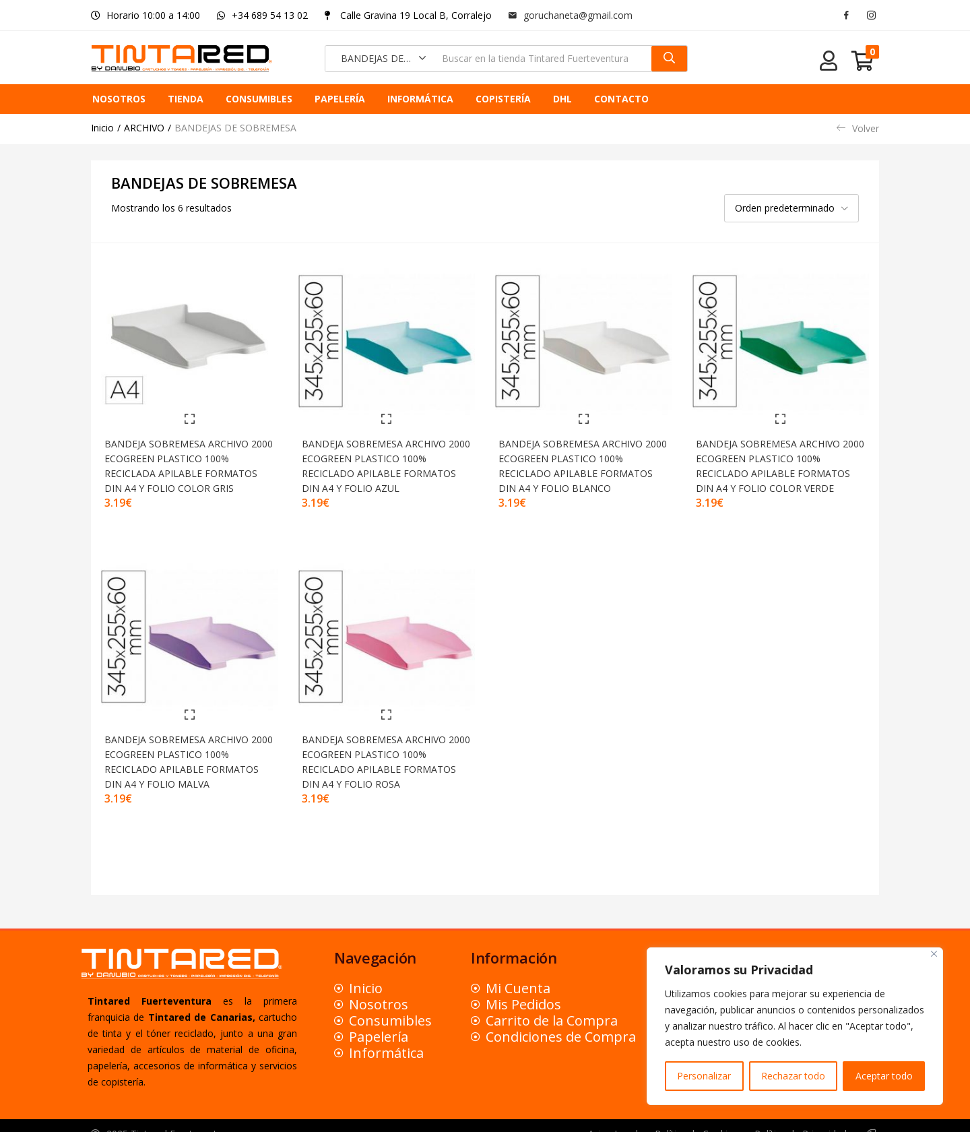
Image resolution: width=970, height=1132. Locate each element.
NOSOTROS (119, 98)
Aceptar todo (884, 1075)
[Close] (934, 954)
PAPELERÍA (340, 98)
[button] (379, 58)
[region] (795, 1026)
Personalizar (704, 1075)
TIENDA (185, 98)
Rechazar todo (793, 1075)
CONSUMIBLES (259, 98)
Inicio (102, 127)
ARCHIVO (144, 127)
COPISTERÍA (503, 98)
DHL (562, 98)
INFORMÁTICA (420, 98)
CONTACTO (621, 98)
